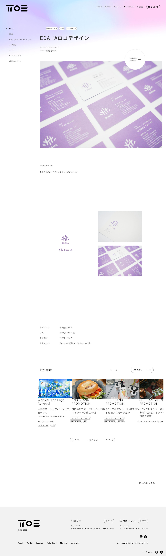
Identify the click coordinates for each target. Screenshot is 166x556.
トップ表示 (13, 43)
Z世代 (11, 33)
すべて (11, 28)
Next (108, 440)
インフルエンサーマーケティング (20, 38)
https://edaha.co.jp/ (51, 47)
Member (140, 7)
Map (110, 521)
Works (108, 7)
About (99, 7)
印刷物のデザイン (15, 58)
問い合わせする (153, 7)
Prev (77, 440)
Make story (129, 7)
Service (117, 7)
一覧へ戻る (92, 439)
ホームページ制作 (15, 53)
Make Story (51, 543)
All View (138, 370)
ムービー (12, 48)
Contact (74, 543)
